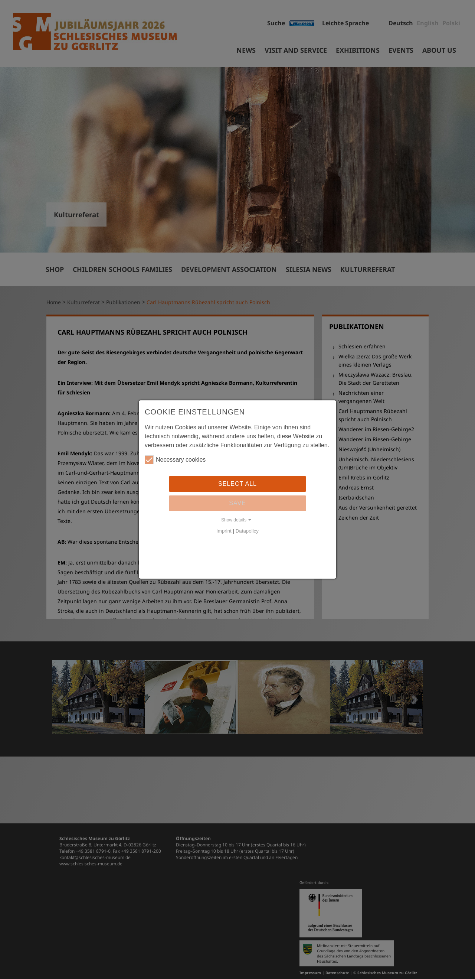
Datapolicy (247, 531)
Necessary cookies (175, 459)
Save (237, 503)
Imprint (224, 531)
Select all (237, 484)
